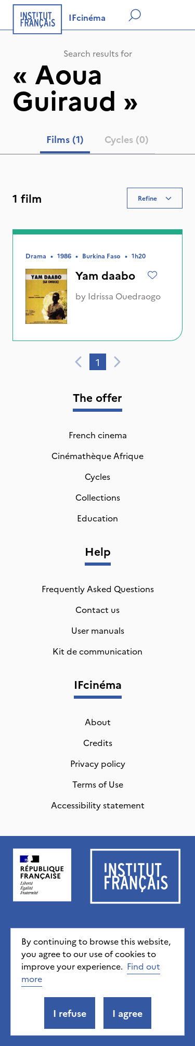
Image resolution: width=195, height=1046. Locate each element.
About (98, 721)
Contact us (97, 609)
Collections (97, 497)
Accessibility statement (98, 804)
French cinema (98, 434)
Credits (97, 742)
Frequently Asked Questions (98, 588)
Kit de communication (97, 651)
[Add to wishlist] (152, 275)
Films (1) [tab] (65, 139)
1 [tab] (98, 362)
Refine (155, 197)
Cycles (97, 476)
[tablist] (97, 141)
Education (97, 518)
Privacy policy (97, 763)
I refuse (69, 1012)
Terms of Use (97, 784)
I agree (127, 1012)
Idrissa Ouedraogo (124, 296)
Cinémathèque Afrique (97, 455)
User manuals (97, 630)
